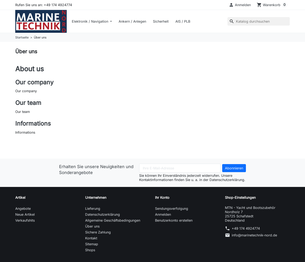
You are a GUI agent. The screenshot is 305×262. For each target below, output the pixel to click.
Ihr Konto (162, 198)
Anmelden (163, 215)
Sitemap (91, 245)
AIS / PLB (184, 21)
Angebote (23, 209)
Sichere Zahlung (98, 233)
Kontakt (91, 239)
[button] (239, 5)
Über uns (92, 227)
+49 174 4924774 (246, 229)
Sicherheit (162, 21)
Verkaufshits (25, 221)
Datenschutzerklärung (102, 215)
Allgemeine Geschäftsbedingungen (112, 221)
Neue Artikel (25, 215)
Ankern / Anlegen (134, 21)
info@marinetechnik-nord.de (254, 236)
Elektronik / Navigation (92, 21)
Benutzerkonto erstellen (174, 221)
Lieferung (92, 209)
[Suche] (258, 21)
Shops (90, 250)
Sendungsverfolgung (171, 209)
